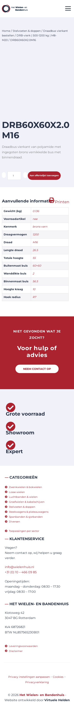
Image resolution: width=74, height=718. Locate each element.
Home (6, 31)
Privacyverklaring (37, 682)
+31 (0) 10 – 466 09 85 (21, 572)
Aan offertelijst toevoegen (44, 175)
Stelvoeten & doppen (27, 31)
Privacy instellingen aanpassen (29, 677)
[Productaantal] (14, 175)
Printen (62, 202)
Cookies (58, 677)
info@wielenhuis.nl (19, 567)
